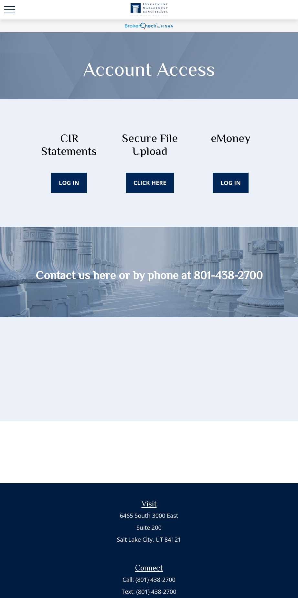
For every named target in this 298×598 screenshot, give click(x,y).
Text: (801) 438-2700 (149, 591)
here (104, 275)
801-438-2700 (228, 275)
